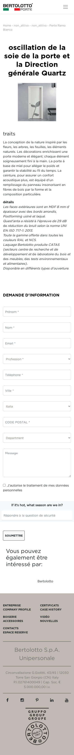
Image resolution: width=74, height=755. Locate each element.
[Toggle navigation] (65, 7)
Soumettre (14, 535)
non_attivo (21, 25)
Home (7, 25)
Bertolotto (45, 581)
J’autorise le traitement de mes (36, 488)
